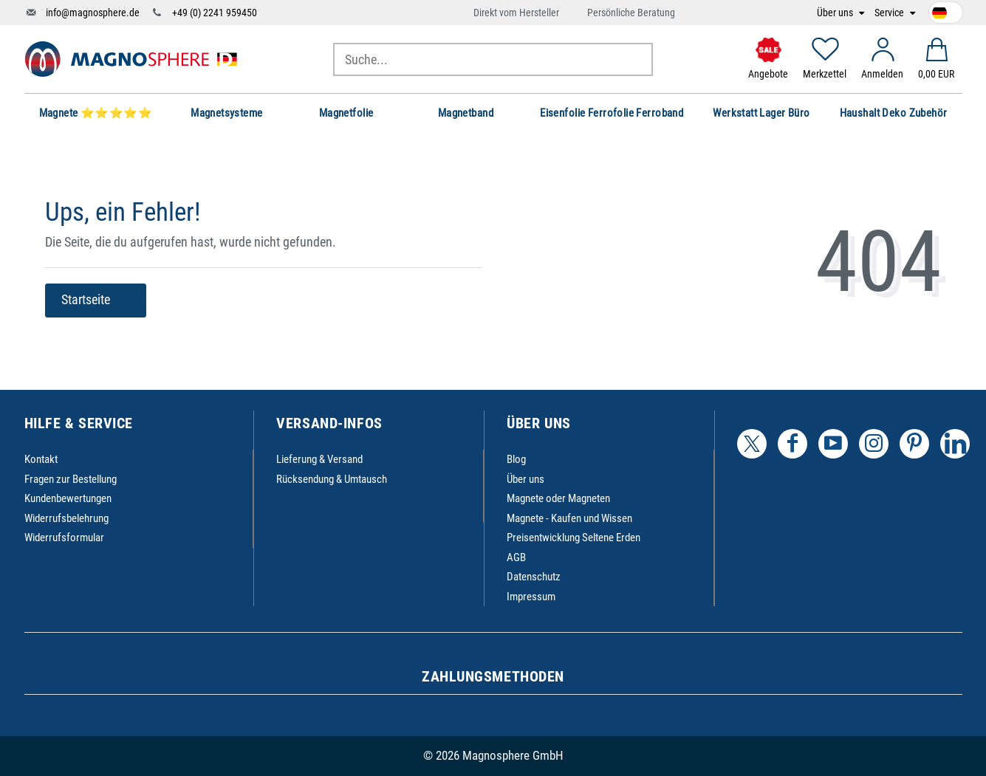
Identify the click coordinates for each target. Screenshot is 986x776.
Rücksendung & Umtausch (331, 479)
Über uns (836, 13)
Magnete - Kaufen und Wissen (569, 518)
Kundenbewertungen (68, 498)
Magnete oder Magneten (558, 498)
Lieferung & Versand (319, 459)
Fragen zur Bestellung (70, 479)
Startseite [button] (95, 299)
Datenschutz (534, 576)
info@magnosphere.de (93, 12)
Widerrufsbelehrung (66, 518)
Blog (516, 459)
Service (890, 13)
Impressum (531, 596)
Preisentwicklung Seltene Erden (573, 537)
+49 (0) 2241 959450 (214, 12)
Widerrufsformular (64, 537)
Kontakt (41, 459)
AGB (516, 557)
